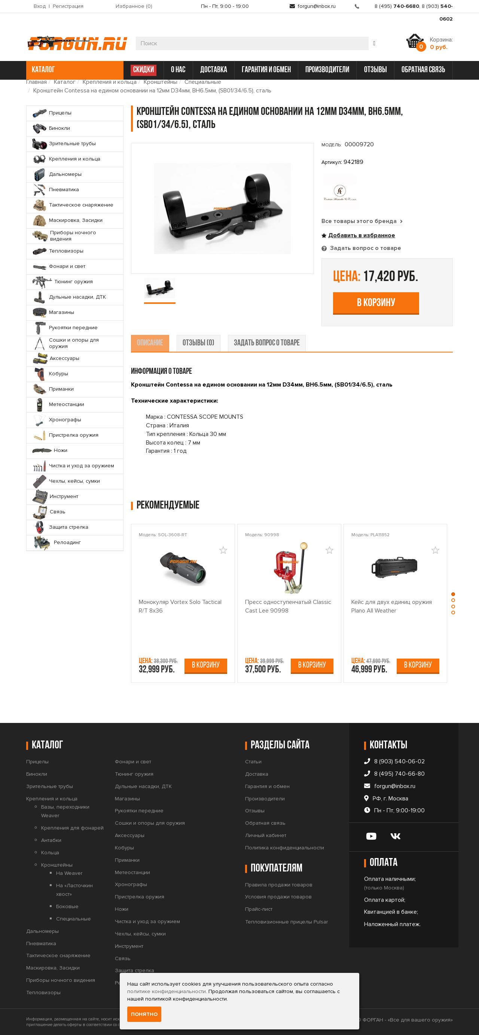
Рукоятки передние (139, 810)
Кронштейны (160, 82)
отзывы (375, 70)
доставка (213, 70)
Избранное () (134, 6)
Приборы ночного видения (60, 980)
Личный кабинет (265, 835)
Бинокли (36, 773)
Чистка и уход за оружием (147, 921)
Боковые (67, 906)
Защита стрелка (134, 970)
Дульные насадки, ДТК (143, 786)
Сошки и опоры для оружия (150, 822)
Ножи (121, 909)
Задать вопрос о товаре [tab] (365, 247)
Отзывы (255, 810)
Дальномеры (42, 931)
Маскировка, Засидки (53, 967)
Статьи (253, 761)
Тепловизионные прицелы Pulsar (286, 921)
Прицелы (37, 761)
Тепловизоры (43, 992)
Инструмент (129, 946)
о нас (178, 70)
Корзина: (441, 43)
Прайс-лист (258, 909)
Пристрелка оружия (139, 896)
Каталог (65, 82)
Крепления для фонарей (72, 827)
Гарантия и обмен (267, 786)
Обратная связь (265, 822)
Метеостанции (132, 872)
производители (327, 70)
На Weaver (69, 873)
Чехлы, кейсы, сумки (140, 933)
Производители (265, 798)
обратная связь (423, 70)
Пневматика (41, 943)
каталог (74, 70)
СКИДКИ (143, 70)
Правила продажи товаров (278, 884)
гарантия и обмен (266, 70)
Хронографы (131, 884)
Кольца (50, 852)
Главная (36, 82)
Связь (123, 958)
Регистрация (68, 6)
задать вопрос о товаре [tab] (267, 343)
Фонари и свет (133, 761)
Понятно (144, 1014)
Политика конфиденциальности (284, 847)
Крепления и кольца (110, 82)
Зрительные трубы (49, 786)
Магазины (127, 798)
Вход (40, 6)
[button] (454, 594)
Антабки (51, 840)
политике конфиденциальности (166, 991)
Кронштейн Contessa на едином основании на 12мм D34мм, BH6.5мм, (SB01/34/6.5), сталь (152, 90)
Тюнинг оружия (134, 773)
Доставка (256, 773)
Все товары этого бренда (362, 221)
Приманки (127, 860)
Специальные (202, 82)
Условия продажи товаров (278, 896)
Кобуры (124, 847)
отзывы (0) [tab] (198, 343)
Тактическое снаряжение (58, 955)
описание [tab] (150, 343)
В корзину (376, 303)
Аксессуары (129, 835)
